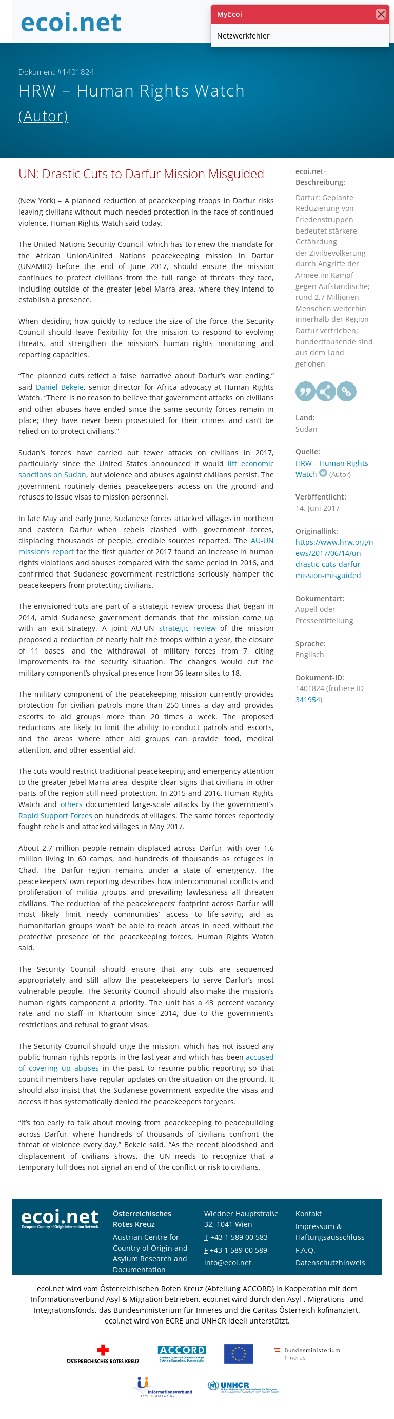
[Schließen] (381, 14)
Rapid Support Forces (55, 815)
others (72, 804)
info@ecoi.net (227, 1263)
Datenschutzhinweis (330, 1263)
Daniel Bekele (60, 387)
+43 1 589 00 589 (238, 1250)
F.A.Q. (306, 1250)
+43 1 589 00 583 (239, 1237)
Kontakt (309, 1213)
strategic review (187, 628)
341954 (308, 699)
